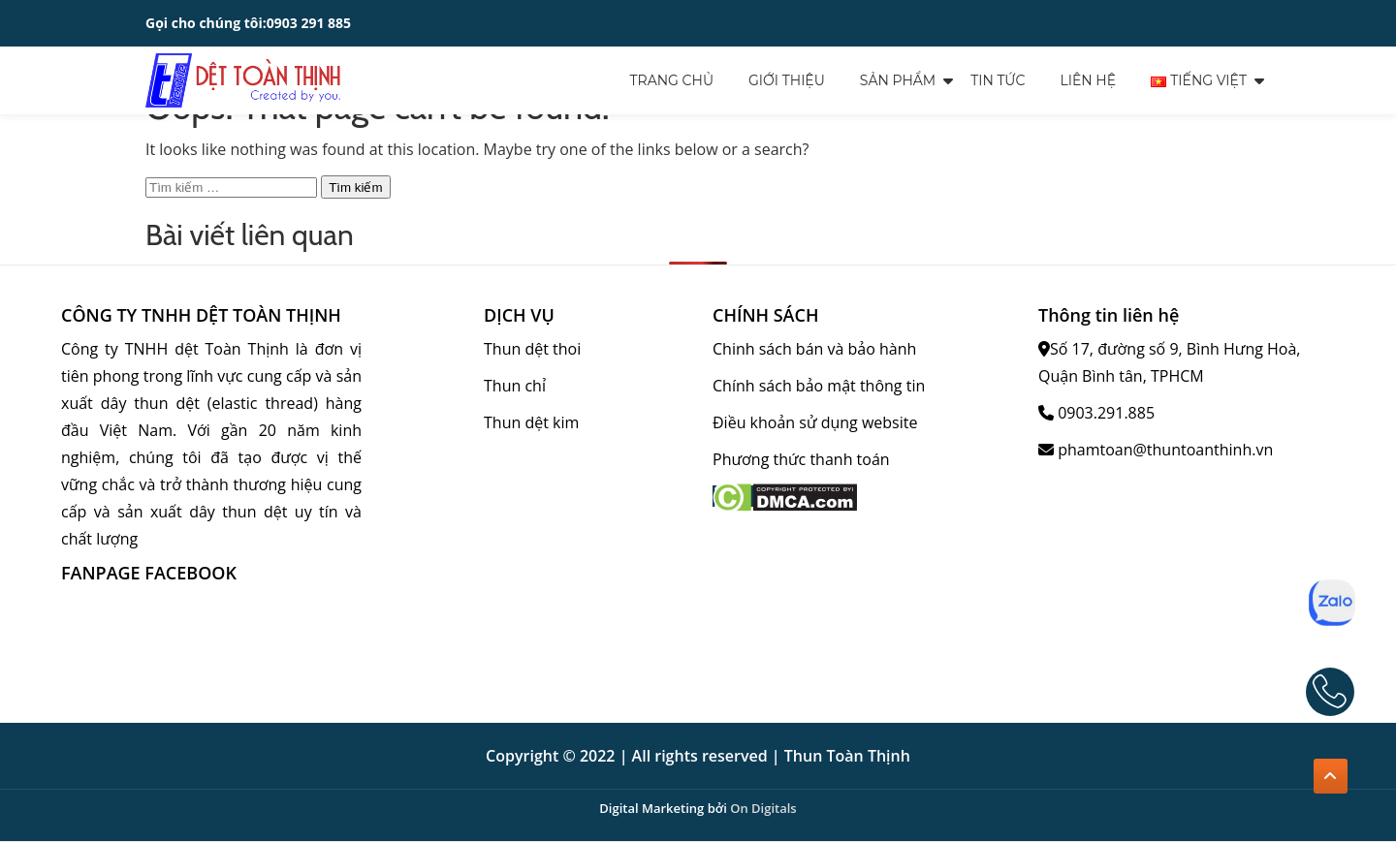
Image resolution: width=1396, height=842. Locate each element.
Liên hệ (1088, 80)
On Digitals (763, 808)
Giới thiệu (786, 80)
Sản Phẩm (898, 80)
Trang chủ (672, 80)
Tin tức (997, 80)
